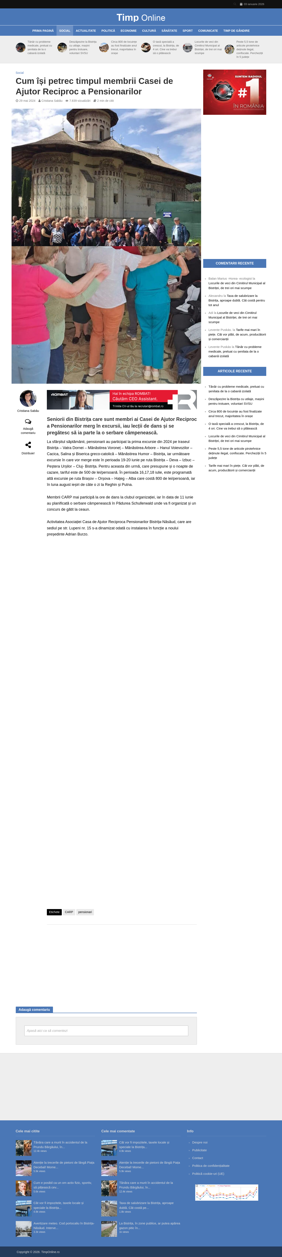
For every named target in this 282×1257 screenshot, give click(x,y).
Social (64, 30)
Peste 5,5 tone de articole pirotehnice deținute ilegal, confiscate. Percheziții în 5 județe (249, 49)
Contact (197, 1158)
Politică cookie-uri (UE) (208, 1173)
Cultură (149, 30)
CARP (69, 912)
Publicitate (199, 1150)
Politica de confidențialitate (211, 1165)
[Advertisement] (122, 961)
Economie (129, 30)
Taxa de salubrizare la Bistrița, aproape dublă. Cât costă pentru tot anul (236, 300)
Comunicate (208, 30)
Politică (108, 30)
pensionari (85, 912)
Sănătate (169, 30)
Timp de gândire (236, 30)
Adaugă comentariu (28, 431)
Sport (188, 30)
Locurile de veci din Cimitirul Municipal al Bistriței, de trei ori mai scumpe (208, 47)
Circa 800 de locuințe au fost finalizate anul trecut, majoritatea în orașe (124, 47)
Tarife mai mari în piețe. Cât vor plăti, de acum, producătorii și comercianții (237, 334)
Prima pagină (43, 30)
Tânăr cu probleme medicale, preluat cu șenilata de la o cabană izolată (40, 47)
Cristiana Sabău (52, 100)
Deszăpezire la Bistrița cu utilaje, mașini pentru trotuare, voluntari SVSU (82, 47)
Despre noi (200, 1142)
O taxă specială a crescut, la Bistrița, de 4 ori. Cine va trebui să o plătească (166, 47)
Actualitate (86, 30)
